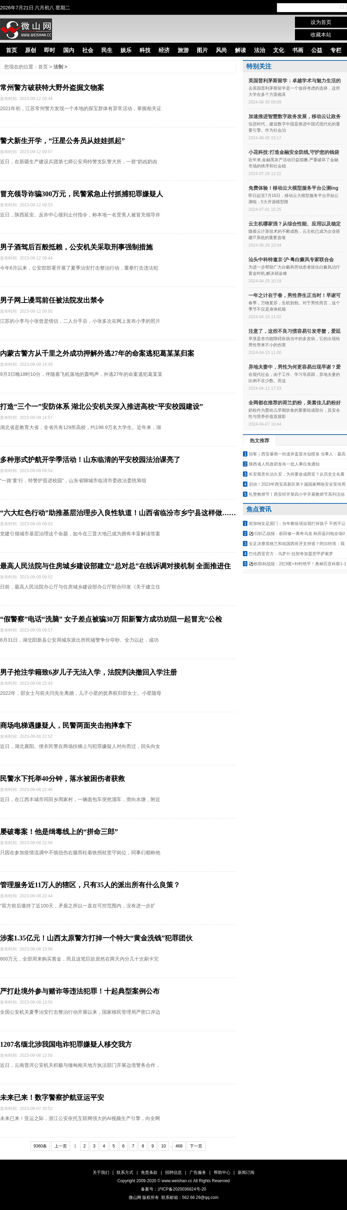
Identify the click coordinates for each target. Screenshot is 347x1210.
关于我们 (101, 1172)
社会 (87, 50)
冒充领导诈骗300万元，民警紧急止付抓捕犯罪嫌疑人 (81, 194)
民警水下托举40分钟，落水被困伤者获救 (62, 778)
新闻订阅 (246, 1172)
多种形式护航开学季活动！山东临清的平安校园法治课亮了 (90, 459)
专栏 (335, 50)
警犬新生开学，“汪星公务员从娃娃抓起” (62, 141)
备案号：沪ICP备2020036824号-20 (173, 1189)
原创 (30, 50)
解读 (240, 50)
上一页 (60, 1146)
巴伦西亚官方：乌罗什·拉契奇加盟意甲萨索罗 (291, 553)
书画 (297, 50)
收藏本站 (321, 35)
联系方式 (125, 1172)
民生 (106, 50)
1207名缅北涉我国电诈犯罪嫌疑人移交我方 (66, 1044)
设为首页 (321, 22)
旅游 (183, 50)
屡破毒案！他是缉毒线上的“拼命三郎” (59, 832)
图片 (202, 50)
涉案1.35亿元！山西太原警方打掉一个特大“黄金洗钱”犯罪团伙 (96, 938)
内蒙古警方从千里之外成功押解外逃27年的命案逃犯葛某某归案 (97, 353)
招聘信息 (173, 1172)
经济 (164, 50)
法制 (58, 66)
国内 (68, 50)
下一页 (196, 1146)
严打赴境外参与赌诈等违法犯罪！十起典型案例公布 (80, 991)
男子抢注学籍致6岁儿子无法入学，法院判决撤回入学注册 (88, 672)
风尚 (221, 50)
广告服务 (197, 1172)
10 (163, 1146)
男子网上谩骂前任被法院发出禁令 (52, 300)
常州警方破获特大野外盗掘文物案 (52, 87)
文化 (278, 50)
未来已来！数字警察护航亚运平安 (52, 1097)
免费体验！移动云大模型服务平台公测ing (293, 188)
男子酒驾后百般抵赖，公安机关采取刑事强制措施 (76, 247)
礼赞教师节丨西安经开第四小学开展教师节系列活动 (297, 494)
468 (179, 1146)
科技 (145, 50)
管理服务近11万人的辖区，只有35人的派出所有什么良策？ (90, 885)
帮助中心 (222, 1172)
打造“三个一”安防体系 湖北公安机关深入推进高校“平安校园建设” (101, 406)
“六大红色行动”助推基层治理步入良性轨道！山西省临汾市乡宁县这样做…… (118, 513)
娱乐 (126, 50)
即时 (49, 50)
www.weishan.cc (177, 1180)
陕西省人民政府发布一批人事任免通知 (284, 464)
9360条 (40, 1146)
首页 (11, 50)
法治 (259, 50)
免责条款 (149, 1172)
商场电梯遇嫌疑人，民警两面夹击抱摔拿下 (66, 725)
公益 (316, 50)
